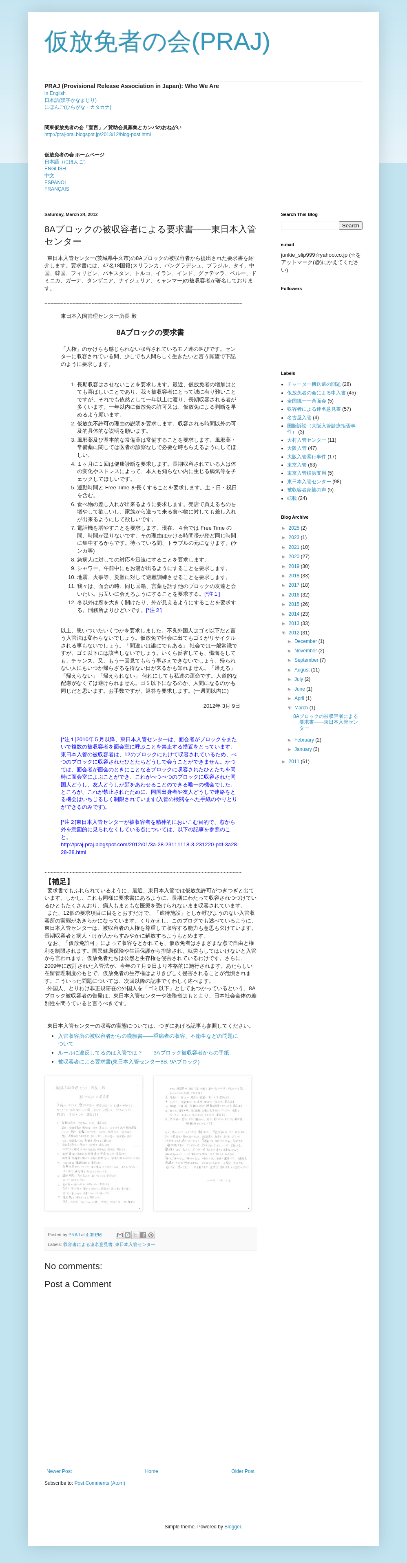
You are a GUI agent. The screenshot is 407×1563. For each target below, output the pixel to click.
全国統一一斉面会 (306, 401)
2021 (295, 547)
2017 (295, 585)
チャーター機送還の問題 (314, 384)
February (304, 740)
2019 (295, 566)
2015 (295, 604)
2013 (295, 623)
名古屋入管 (299, 417)
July (299, 679)
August (302, 670)
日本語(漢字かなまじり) (70, 100)
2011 (295, 761)
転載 (292, 498)
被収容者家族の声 (306, 490)
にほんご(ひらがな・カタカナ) (77, 107)
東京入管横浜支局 (306, 473)
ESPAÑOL (55, 182)
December (306, 641)
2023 (295, 537)
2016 (295, 595)
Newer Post (59, 1471)
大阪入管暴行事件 (306, 457)
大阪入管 (297, 448)
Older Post (242, 1471)
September (307, 660)
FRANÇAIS (56, 189)
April (299, 698)
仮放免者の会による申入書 (316, 393)
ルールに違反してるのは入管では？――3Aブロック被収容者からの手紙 (143, 1053)
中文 (49, 175)
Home (151, 1471)
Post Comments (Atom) (99, 1483)
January (303, 749)
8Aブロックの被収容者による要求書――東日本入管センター (325, 722)
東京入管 (297, 465)
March (302, 708)
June (300, 689)
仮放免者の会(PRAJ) (157, 41)
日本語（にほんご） (66, 162)
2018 (295, 576)
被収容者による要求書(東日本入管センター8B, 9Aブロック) (128, 1062)
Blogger (232, 1527)
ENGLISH (55, 169)
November (306, 651)
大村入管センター (306, 440)
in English (55, 93)
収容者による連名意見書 (88, 1244)
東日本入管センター (135, 1244)
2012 (295, 633)
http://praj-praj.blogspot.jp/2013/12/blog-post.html (97, 134)
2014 (295, 614)
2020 (295, 556)
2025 (295, 528)
